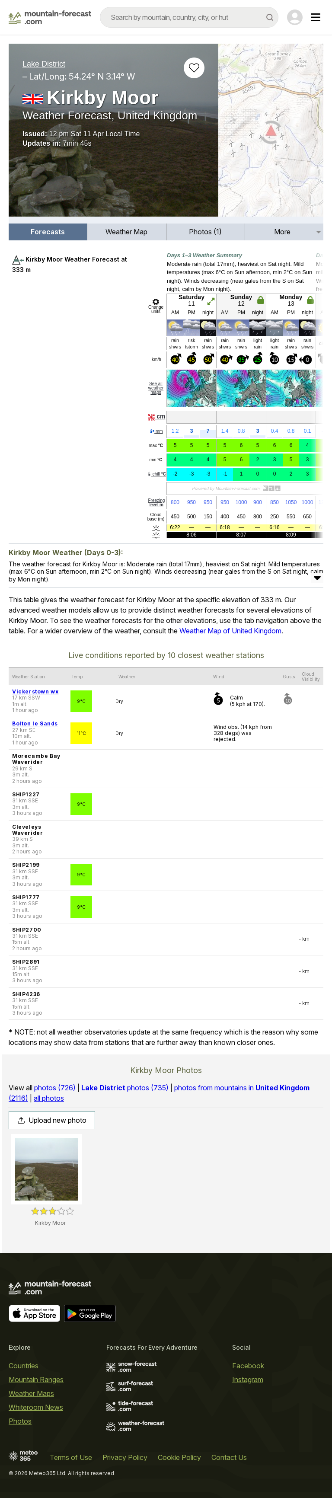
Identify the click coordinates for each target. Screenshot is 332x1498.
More (282, 231)
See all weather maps (156, 388)
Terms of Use (71, 1457)
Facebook (248, 1365)
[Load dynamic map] (270, 133)
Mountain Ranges (36, 1379)
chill (156, 474)
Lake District (43, 64)
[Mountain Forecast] (50, 17)
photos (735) (125, 1087)
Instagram (247, 1379)
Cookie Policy (179, 1457)
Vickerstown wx (35, 691)
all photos (49, 1098)
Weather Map (126, 231)
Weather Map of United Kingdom (230, 630)
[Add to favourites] (194, 67)
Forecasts (48, 231)
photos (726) (55, 1087)
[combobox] (189, 17)
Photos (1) (205, 231)
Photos (20, 1421)
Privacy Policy (124, 1457)
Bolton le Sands (35, 723)
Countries (23, 1365)
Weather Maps (31, 1393)
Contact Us (229, 1457)
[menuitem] (48, 232)
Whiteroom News (36, 1407)
